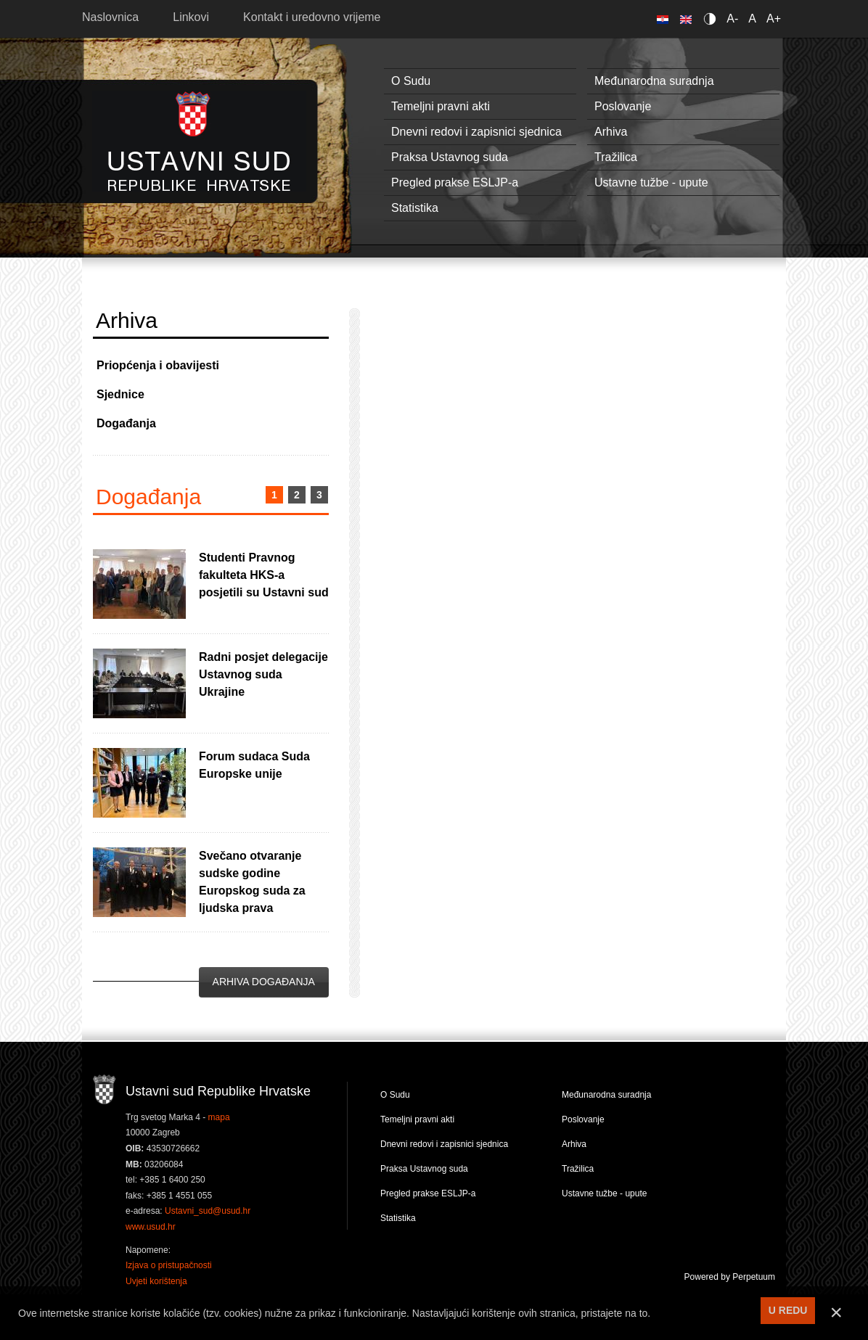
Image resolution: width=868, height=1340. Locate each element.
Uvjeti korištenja (156, 1281)
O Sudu (410, 81)
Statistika (414, 208)
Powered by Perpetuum (729, 1277)
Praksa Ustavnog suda (449, 157)
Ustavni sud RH (199, 141)
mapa (219, 1117)
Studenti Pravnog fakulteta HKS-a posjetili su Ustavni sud (264, 575)
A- (732, 18)
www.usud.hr (151, 1227)
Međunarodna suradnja (654, 81)
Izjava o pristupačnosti (169, 1265)
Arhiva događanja (264, 981)
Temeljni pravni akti (440, 106)
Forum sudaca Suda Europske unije (254, 765)
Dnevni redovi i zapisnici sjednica (476, 132)
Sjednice (120, 394)
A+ (773, 18)
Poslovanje (622, 106)
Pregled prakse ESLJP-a (454, 182)
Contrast (712, 18)
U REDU (788, 1310)
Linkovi (191, 17)
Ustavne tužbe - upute (651, 182)
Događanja (126, 423)
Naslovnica (110, 17)
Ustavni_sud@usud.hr (207, 1211)
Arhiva (610, 132)
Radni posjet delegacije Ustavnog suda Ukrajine (263, 674)
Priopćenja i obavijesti (158, 365)
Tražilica (615, 157)
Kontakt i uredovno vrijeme (311, 17)
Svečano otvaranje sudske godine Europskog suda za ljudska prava (252, 882)
